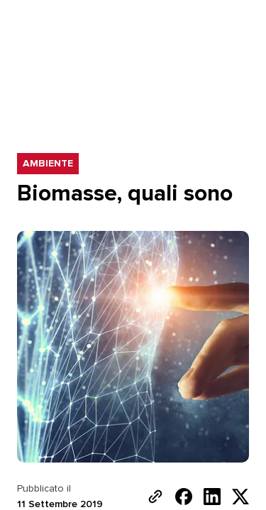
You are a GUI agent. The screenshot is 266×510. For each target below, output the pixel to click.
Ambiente (48, 163)
